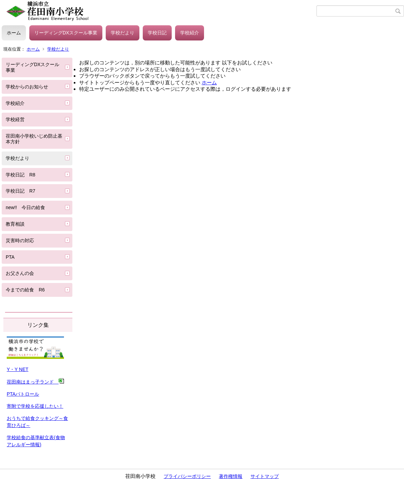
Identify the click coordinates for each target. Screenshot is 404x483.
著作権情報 (230, 476)
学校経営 (15, 119)
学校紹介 (189, 32)
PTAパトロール (23, 394)
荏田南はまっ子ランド (35, 382)
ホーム (14, 32)
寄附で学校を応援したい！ (35, 406)
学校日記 (157, 32)
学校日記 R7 (20, 191)
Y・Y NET (17, 369)
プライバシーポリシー (187, 476)
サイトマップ (264, 476)
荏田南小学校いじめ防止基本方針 (34, 138)
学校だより (122, 32)
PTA (10, 257)
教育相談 (15, 224)
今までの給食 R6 (27, 289)
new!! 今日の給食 (25, 207)
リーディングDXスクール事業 (65, 32)
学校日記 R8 (20, 174)
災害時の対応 (20, 240)
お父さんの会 (20, 273)
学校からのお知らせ (27, 86)
